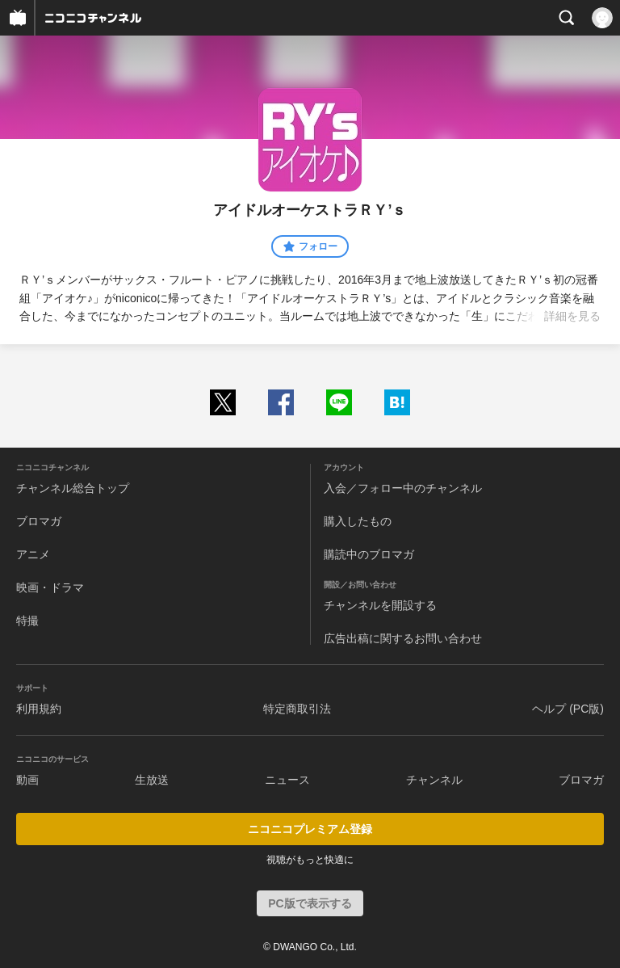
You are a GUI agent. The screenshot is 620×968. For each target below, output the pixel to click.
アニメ (33, 554)
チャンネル (434, 779)
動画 (27, 779)
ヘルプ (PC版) (568, 708)
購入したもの (358, 521)
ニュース (287, 779)
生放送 (152, 779)
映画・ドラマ (50, 587)
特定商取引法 (297, 708)
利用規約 (38, 708)
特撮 (27, 620)
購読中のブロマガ (369, 554)
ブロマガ (38, 521)
